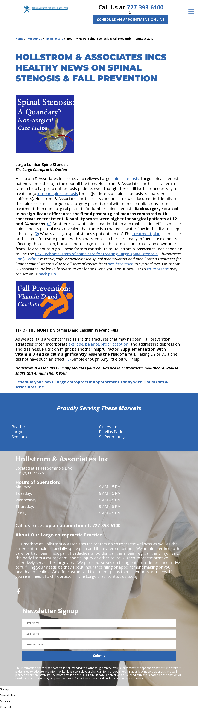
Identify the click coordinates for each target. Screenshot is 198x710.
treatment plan (146, 233)
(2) (37, 233)
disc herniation (120, 263)
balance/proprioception (106, 344)
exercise (75, 344)
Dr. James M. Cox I (61, 678)
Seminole (20, 436)
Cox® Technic (27, 258)
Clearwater (109, 426)
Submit (99, 655)
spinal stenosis (125, 178)
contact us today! (123, 576)
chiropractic (158, 269)
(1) (49, 223)
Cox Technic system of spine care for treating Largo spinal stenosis (96, 253)
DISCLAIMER (90, 675)
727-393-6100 (145, 7)
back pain (47, 274)
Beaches (19, 426)
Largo (17, 431)
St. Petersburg (112, 436)
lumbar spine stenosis (57, 193)
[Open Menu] (191, 12)
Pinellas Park (110, 431)
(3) (68, 359)
